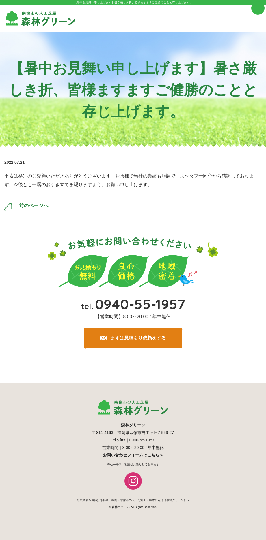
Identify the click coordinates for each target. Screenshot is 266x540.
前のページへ (34, 205)
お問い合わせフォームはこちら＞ (133, 455)
